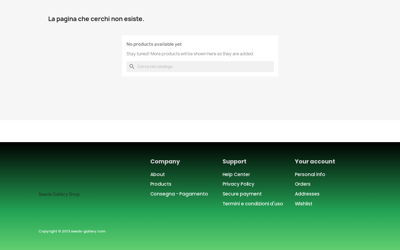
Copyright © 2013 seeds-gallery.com (72, 231)
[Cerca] (200, 66)
